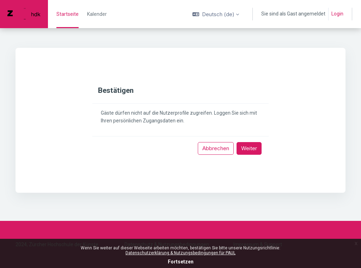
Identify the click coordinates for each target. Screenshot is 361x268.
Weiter (249, 148)
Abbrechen (215, 148)
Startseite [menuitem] (67, 14)
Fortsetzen (181, 261)
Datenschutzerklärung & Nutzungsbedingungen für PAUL (180, 252)
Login (337, 14)
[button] (216, 14)
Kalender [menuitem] (97, 14)
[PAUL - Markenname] (24, 14)
